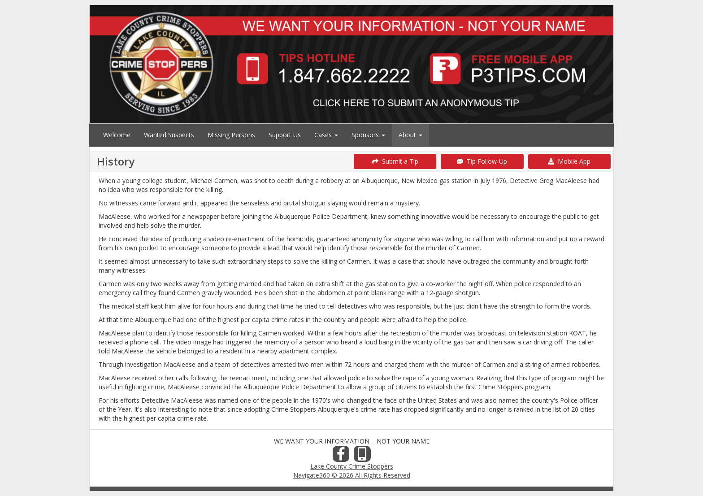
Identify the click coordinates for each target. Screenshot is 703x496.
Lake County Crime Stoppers (351, 466)
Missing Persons (231, 135)
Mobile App (569, 161)
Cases (326, 135)
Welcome (116, 135)
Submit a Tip (395, 161)
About (410, 135)
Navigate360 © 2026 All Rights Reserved (351, 475)
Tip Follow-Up (482, 161)
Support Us (285, 135)
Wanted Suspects (169, 135)
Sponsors (368, 135)
